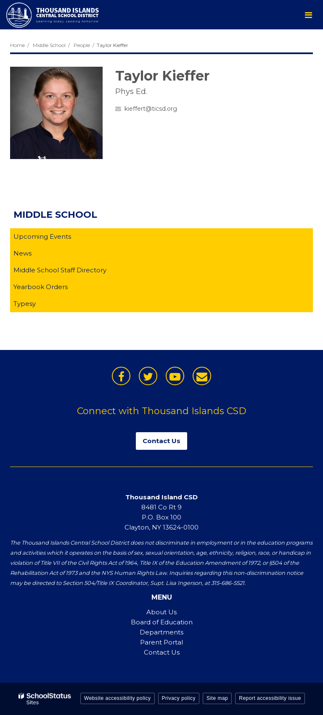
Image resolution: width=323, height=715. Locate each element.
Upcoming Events (42, 236)
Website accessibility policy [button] (117, 698)
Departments (161, 632)
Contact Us (162, 652)
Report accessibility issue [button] (270, 698)
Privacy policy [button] (179, 698)
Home (17, 45)
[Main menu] (308, 14)
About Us (161, 612)
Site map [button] (217, 698)
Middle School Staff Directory (59, 270)
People (82, 45)
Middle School (49, 45)
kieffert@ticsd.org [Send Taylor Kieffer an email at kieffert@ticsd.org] (150, 108)
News (22, 253)
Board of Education (162, 622)
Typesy (37, 305)
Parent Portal (161, 642)
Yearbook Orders (53, 288)
